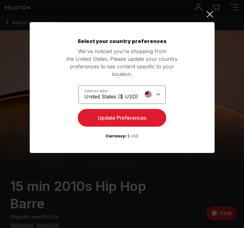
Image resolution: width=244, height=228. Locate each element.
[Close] (122, 14)
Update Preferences (122, 118)
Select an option (96, 91)
